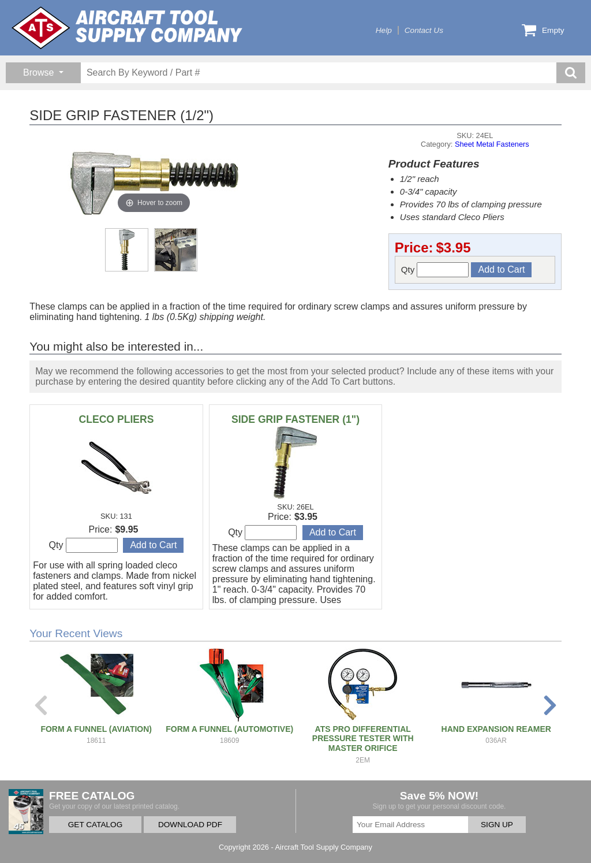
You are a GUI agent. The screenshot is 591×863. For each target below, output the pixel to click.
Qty (435, 269)
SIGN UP (497, 824)
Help (384, 30)
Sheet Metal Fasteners (492, 144)
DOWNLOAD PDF (190, 824)
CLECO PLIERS (116, 419)
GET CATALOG (95, 824)
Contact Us (424, 30)
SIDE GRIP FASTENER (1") (295, 419)
